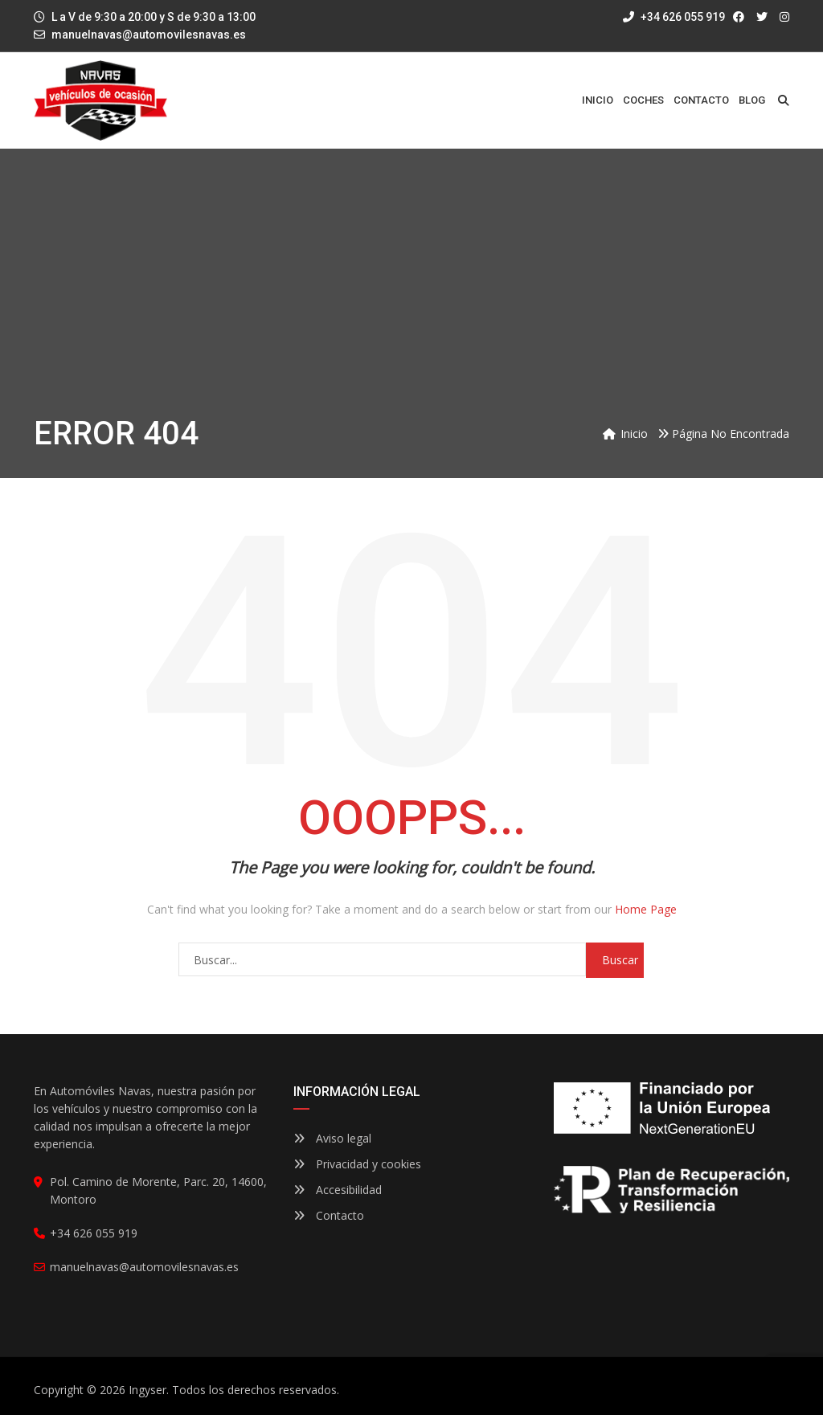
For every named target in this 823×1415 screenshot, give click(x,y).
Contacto (328, 1215)
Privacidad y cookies (357, 1164)
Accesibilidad (337, 1189)
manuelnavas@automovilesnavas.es (148, 34)
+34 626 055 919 (674, 16)
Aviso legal (332, 1138)
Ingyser (147, 1389)
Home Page (646, 909)
